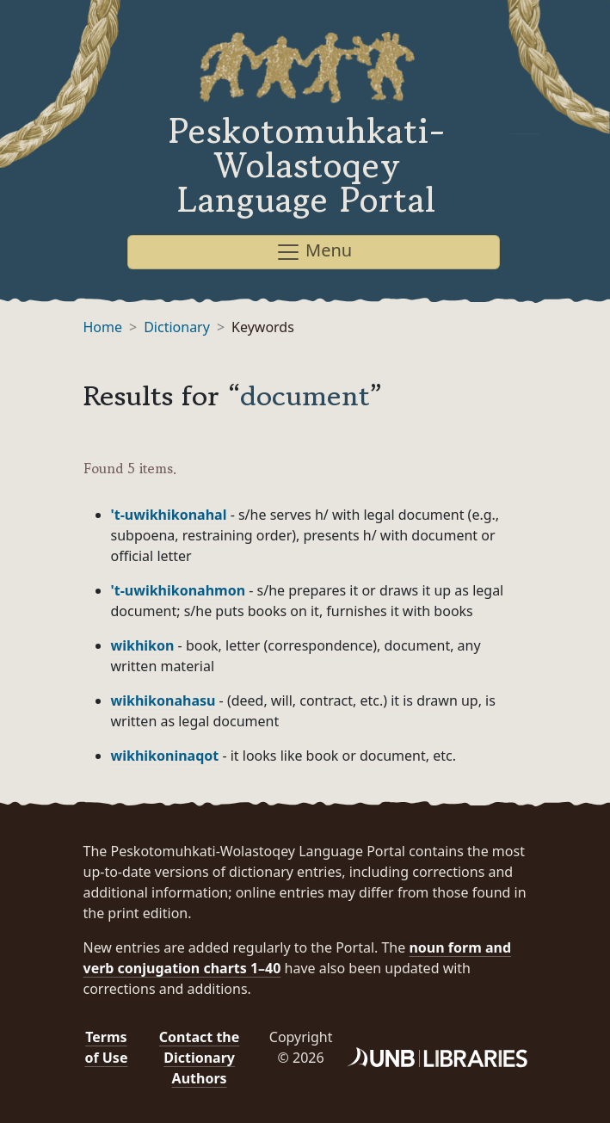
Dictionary (177, 327)
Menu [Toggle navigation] (313, 251)
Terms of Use (105, 1047)
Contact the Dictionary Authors (199, 1057)
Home (103, 327)
